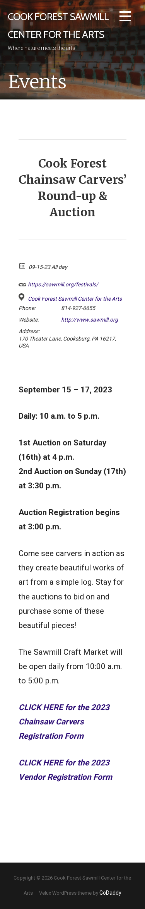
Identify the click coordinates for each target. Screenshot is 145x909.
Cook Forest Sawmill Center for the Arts (75, 299)
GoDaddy (110, 893)
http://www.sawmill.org (89, 320)
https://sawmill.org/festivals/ (58, 283)
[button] (125, 17)
